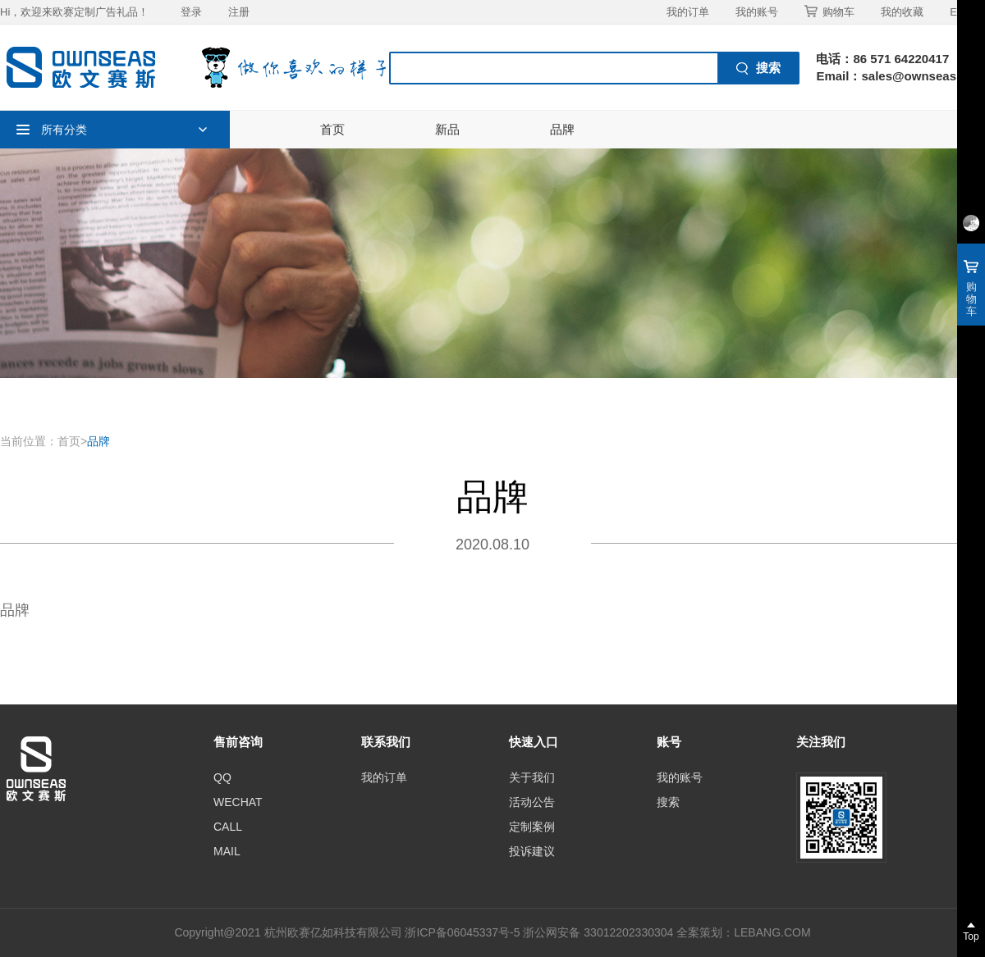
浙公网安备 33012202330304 (598, 932)
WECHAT (238, 802)
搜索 (668, 802)
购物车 (829, 11)
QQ (222, 777)
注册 (239, 12)
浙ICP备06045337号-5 (462, 932)
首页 (332, 129)
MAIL (227, 851)
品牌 (562, 129)
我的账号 (756, 12)
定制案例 (532, 826)
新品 (447, 129)
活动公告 (532, 802)
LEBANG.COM (772, 932)
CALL (227, 826)
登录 (191, 12)
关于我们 (532, 777)
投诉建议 (532, 851)
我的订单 (688, 12)
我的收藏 (902, 12)
